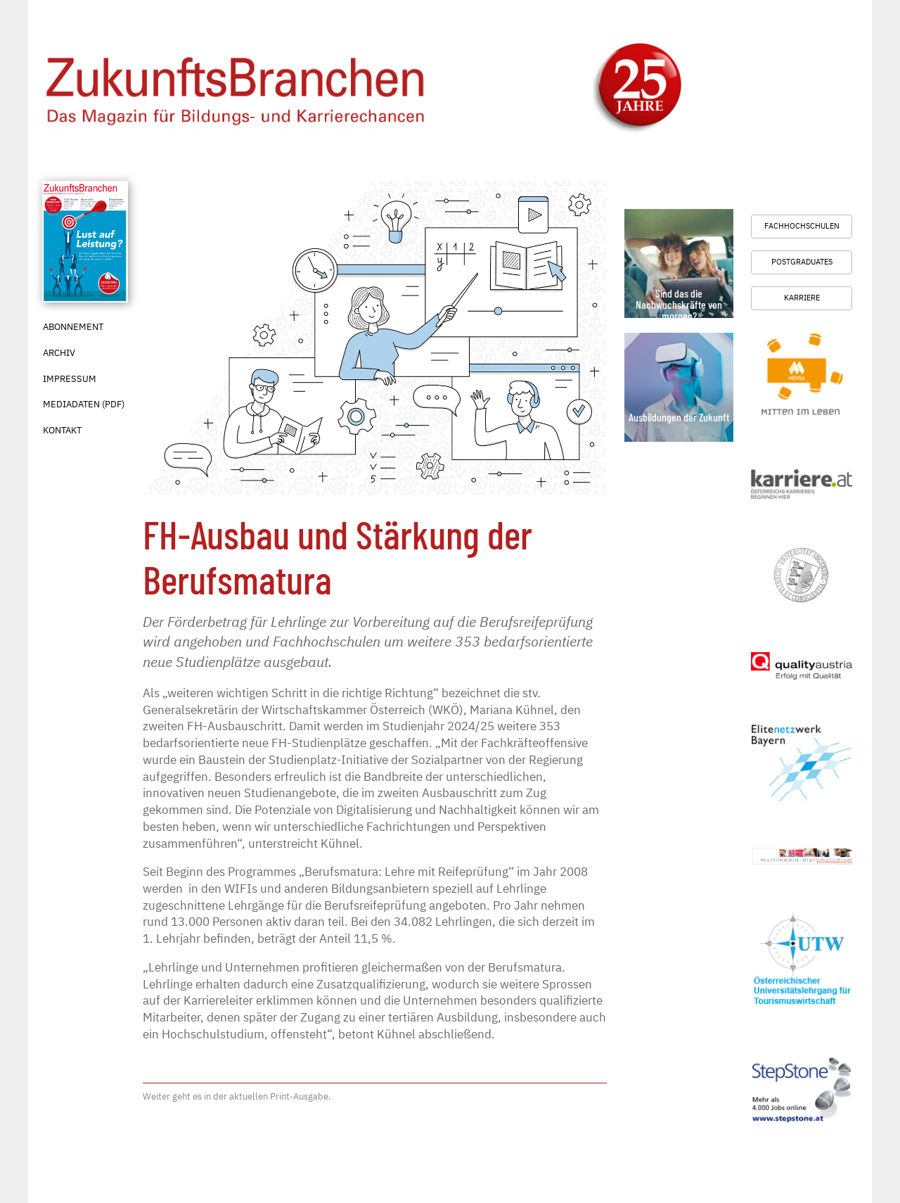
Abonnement (73, 327)
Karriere (802, 298)
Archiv (59, 353)
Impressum (69, 379)
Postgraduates (801, 262)
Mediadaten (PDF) (83, 404)
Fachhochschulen (802, 226)
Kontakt (62, 430)
